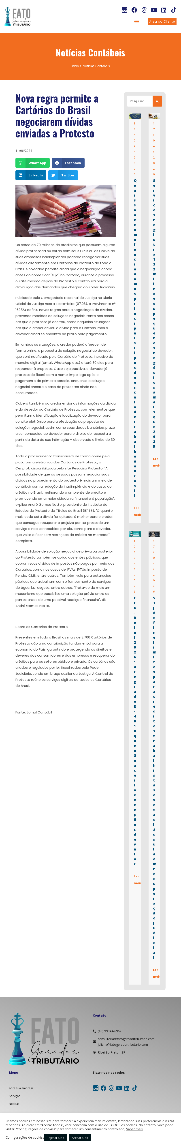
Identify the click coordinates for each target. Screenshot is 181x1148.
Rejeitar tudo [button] (55, 1138)
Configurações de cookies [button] (25, 1137)
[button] (137, 21)
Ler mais (138, 511)
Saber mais (134, 1129)
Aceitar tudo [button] (80, 1138)
